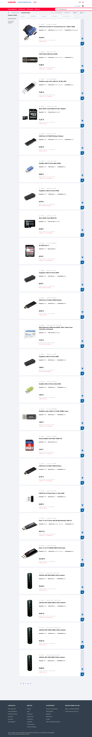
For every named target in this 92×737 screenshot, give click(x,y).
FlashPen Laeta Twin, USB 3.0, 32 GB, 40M (52, 81)
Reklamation (49, 716)
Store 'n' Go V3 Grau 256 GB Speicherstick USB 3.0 (55, 520)
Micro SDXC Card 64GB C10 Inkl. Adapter (52, 108)
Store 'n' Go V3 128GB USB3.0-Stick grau (52, 548)
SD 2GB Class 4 (44, 245)
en (80, 2)
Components (15, 12)
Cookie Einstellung (31, 726)
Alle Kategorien (12, 9)
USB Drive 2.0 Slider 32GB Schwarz (50, 300)
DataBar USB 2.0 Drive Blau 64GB (50, 163)
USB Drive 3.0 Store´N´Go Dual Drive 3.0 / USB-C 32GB (57, 26)
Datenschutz (30, 716)
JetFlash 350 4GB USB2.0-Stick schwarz (52, 657)
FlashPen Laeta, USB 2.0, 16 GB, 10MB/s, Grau (53, 411)
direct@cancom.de (73, 711)
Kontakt (29, 709)
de (83, 2)
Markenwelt (21, 9)
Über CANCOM (12, 709)
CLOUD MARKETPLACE (24, 2)
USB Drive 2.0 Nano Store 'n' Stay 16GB (51, 493)
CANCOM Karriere (12, 714)
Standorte (10, 716)
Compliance (30, 719)
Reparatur (48, 714)
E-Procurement (31, 724)
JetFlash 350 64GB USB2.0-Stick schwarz (52, 630)
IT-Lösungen (29, 9)
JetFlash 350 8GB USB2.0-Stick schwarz (52, 575)
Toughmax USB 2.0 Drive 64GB (49, 190)
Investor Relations (12, 711)
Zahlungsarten (49, 711)
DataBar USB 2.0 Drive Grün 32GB (50, 384)
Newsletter (29, 721)
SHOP (35, 2)
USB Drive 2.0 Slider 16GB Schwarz (50, 466)
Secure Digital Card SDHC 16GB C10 (50, 438)
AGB (28, 711)
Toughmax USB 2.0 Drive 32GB (49, 272)
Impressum (30, 714)
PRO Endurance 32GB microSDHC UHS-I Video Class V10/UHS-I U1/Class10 (56, 328)
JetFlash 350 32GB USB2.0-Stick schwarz (52, 602)
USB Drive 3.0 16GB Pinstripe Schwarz (51, 136)
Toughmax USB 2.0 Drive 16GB (49, 356)
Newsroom (10, 719)
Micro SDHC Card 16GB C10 (48, 218)
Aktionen (37, 9)
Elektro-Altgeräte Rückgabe (53, 721)
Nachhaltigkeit (11, 721)
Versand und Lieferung (51, 709)
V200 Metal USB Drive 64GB (48, 54)
